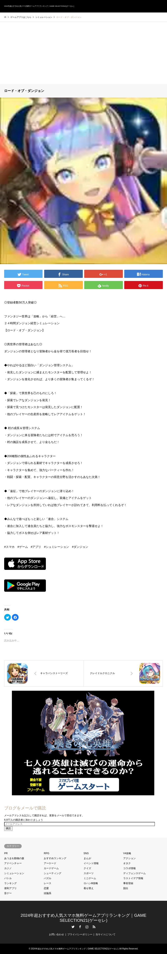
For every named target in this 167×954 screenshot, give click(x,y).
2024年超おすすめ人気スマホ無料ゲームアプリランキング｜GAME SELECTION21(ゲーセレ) (74, 949)
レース (47, 883)
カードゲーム (51, 868)
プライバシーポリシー (79, 934)
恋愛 (46, 888)
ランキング (10, 883)
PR (6, 853)
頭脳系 (47, 893)
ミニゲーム (90, 878)
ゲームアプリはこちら (20, 17)
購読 (8, 828)
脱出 (125, 888)
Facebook (80, 926)
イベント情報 (91, 863)
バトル (8, 878)
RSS (94, 926)
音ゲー (8, 893)
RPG (46, 853)
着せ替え (89, 888)
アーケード (50, 863)
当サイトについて (105, 934)
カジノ (8, 868)
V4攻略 (127, 853)
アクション (129, 858)
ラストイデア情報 (133, 878)
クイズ (87, 868)
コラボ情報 (129, 868)
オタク (127, 863)
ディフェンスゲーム (134, 873)
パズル (47, 878)
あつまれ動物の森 (14, 858)
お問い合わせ (56, 934)
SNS (86, 853)
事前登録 (128, 883)
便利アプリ (10, 888)
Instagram (86, 926)
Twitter (73, 926)
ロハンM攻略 (91, 883)
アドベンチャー (13, 863)
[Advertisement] (83, 53)
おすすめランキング (55, 858)
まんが (87, 858)
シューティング (52, 873)
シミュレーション (14, 873)
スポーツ (89, 873)
